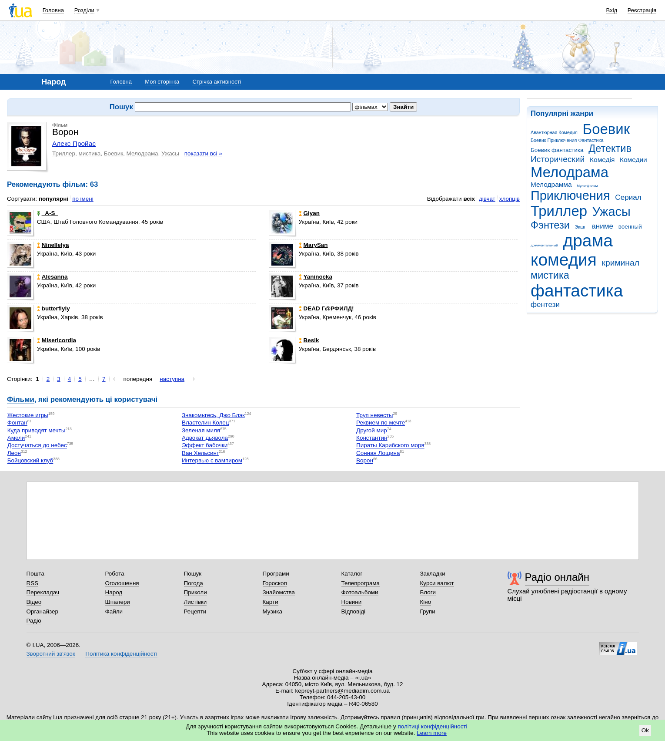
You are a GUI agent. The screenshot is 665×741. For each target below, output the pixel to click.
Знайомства (279, 592)
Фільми (20, 399)
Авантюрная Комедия (554, 132)
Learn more (432, 733)
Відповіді (353, 611)
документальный (544, 245)
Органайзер (42, 611)
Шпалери (117, 602)
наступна (172, 379)
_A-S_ (47, 213)
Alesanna (52, 276)
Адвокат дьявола (205, 437)
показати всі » (203, 153)
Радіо (34, 620)
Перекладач (43, 592)
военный (630, 226)
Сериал (628, 197)
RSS (33, 583)
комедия (564, 259)
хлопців (509, 198)
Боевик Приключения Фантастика (567, 140)
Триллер (559, 211)
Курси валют (437, 583)
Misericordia (56, 340)
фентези (545, 304)
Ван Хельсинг (200, 453)
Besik (309, 340)
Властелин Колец (205, 423)
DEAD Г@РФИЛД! (326, 308)
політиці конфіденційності (433, 726)
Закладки (432, 573)
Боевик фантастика (557, 150)
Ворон (364, 461)
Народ (114, 592)
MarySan (313, 245)
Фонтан (17, 423)
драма (588, 240)
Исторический (558, 159)
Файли (114, 611)
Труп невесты (374, 415)
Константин (371, 437)
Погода (193, 583)
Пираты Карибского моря (390, 445)
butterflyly (53, 308)
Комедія (602, 159)
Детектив (610, 148)
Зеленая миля (201, 430)
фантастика (577, 290)
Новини (351, 602)
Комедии (633, 159)
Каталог (352, 573)
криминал (620, 262)
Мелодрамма (551, 184)
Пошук (193, 573)
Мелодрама (569, 172)
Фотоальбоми (359, 592)
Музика (272, 611)
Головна (53, 10)
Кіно (425, 602)
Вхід (612, 10)
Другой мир (371, 430)
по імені (83, 198)
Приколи (195, 592)
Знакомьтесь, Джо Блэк (213, 415)
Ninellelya (53, 245)
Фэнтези (550, 225)
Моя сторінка (162, 81)
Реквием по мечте (380, 423)
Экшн (581, 226)
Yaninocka (315, 276)
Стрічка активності (216, 81)
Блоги (428, 592)
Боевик (606, 129)
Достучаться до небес (37, 445)
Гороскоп (275, 583)
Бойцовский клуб (30, 461)
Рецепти (195, 611)
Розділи (84, 10)
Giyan (309, 213)
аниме (602, 226)
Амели (16, 437)
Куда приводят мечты (36, 430)
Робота (114, 573)
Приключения (570, 195)
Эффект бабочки (204, 445)
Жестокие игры (27, 415)
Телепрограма (360, 583)
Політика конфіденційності (121, 653)
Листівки (195, 602)
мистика (550, 275)
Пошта (35, 573)
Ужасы (611, 212)
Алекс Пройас (74, 143)
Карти (270, 602)
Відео (34, 602)
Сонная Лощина (378, 453)
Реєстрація (642, 10)
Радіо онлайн (557, 577)
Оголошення (122, 583)
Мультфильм (587, 186)
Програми (276, 573)
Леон (14, 453)
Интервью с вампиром (212, 461)
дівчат (487, 198)
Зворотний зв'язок (51, 653)
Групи (427, 611)
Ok (645, 730)
